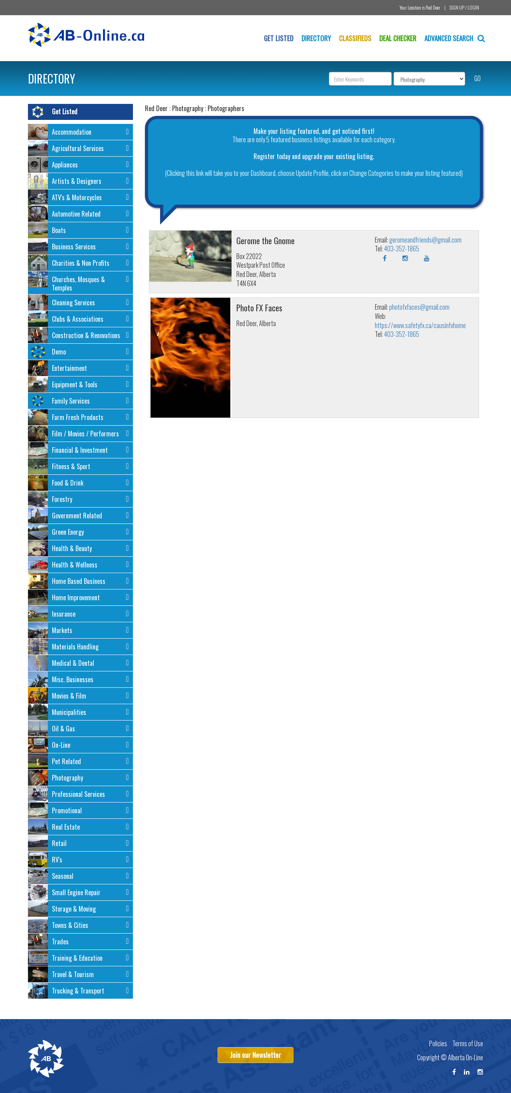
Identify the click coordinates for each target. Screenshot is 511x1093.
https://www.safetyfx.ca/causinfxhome (420, 325)
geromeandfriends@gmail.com (425, 240)
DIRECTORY (51, 78)
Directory (316, 38)
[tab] (80, 132)
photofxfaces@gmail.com (419, 307)
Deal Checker (397, 38)
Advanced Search (454, 38)
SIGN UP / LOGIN (464, 7)
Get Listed (278, 38)
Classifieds (355, 38)
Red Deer (433, 7)
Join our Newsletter (255, 1055)
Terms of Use (467, 1043)
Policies (438, 1043)
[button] (80, 133)
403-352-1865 (401, 248)
